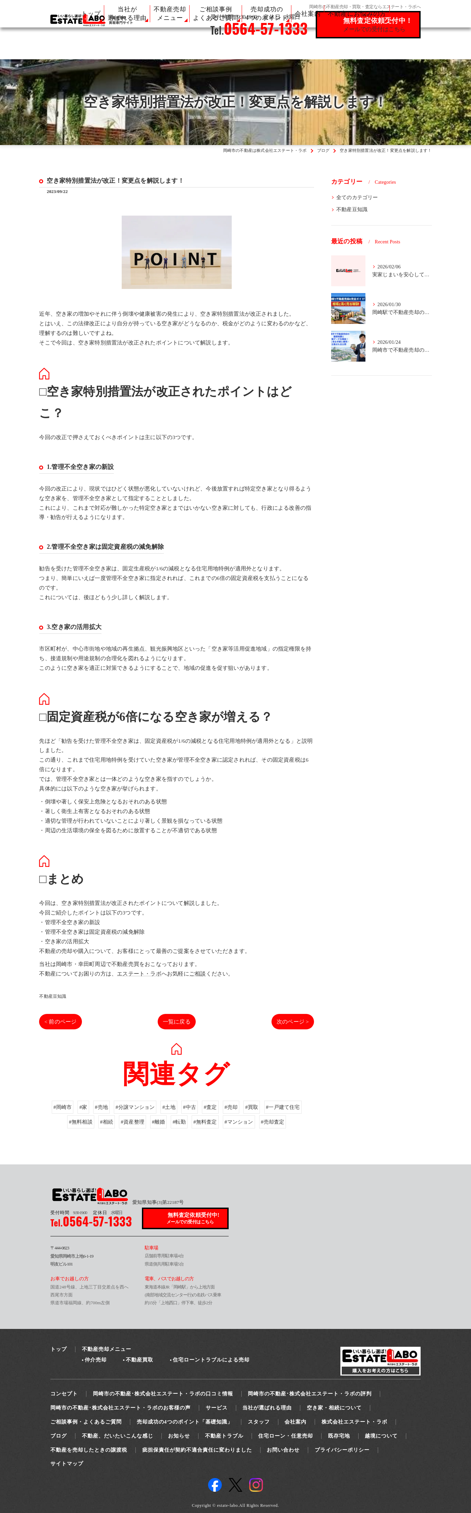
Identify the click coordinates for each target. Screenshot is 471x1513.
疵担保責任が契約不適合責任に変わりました (197, 1450)
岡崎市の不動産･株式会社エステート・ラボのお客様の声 (120, 1408)
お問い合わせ (283, 1450)
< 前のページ (60, 1022)
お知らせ (179, 1436)
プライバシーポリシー (342, 1450)
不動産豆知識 (52, 996)
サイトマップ (66, 1463)
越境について (381, 1436)
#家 (79, 1124)
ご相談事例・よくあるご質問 (86, 1422)
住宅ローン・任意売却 (285, 1436)
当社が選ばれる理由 (267, 1408)
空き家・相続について (334, 1408)
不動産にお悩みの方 (357, 13)
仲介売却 (96, 1360)
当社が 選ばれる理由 (127, 13)
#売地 (98, 1124)
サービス (217, 1408)
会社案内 (308, 13)
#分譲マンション (133, 1124)
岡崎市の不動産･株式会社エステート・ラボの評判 (310, 1393)
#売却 (233, 1124)
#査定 (211, 1124)
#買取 (254, 1124)
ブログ (58, 1436)
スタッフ (259, 1422)
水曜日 (107, 1212)
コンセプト (64, 1393)
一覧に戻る (177, 1022)
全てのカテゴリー (357, 197)
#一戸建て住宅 (287, 1124)
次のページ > (293, 1022)
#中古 (190, 1124)
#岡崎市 (58, 1124)
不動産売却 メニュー (170, 13)
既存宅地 (339, 1436)
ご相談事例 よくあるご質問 (216, 13)
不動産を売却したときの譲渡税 (88, 1450)
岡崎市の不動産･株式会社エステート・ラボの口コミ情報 (163, 1393)
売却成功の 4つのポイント (266, 13)
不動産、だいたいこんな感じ (117, 1436)
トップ (91, 13)
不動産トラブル (224, 1436)
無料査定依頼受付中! (194, 1218)
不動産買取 (139, 1360)
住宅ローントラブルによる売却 (211, 1360)
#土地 (169, 1124)
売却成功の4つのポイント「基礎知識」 (185, 1422)
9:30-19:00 (68, 1212)
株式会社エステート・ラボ (354, 1422)
